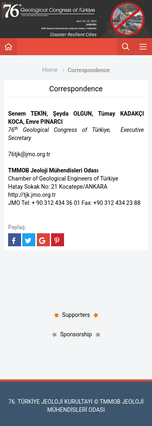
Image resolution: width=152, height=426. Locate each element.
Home (50, 70)
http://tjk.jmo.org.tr (32, 194)
